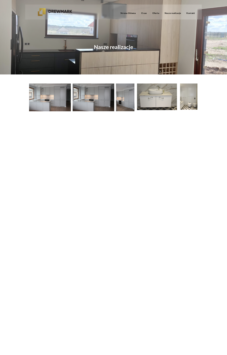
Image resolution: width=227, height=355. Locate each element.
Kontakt (190, 13)
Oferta (155, 13)
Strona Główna (128, 13)
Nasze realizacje (173, 13)
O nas (144, 13)
